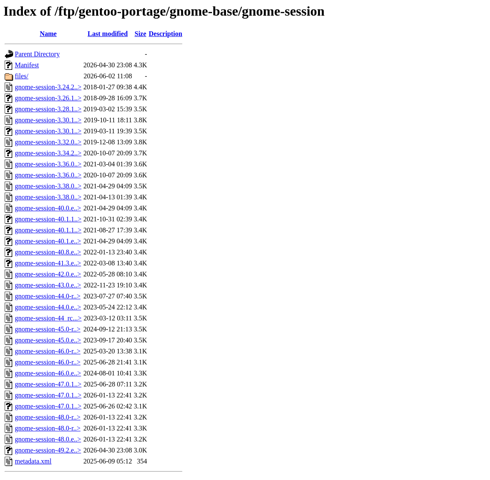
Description (165, 33)
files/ (21, 76)
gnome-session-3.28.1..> (48, 109)
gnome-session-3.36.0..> (48, 164)
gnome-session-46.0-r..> (47, 351)
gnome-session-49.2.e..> (48, 450)
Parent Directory (37, 54)
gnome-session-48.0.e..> (48, 439)
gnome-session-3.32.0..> (48, 142)
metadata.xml (33, 461)
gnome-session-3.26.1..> (48, 98)
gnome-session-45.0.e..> (48, 340)
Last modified (108, 33)
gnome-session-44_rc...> (48, 318)
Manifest (27, 65)
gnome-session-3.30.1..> (48, 120)
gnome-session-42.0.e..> (48, 274)
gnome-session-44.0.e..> (48, 307)
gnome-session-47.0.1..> (48, 384)
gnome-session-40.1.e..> (48, 241)
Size (140, 33)
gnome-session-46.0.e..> (48, 373)
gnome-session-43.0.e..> (48, 285)
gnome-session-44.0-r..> (47, 296)
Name (48, 33)
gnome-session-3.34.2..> (48, 153)
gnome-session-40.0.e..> (48, 208)
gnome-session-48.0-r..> (47, 417)
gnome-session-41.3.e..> (48, 263)
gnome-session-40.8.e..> (48, 252)
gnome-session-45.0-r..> (47, 329)
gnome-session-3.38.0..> (48, 186)
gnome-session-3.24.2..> (48, 87)
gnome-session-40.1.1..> (48, 219)
